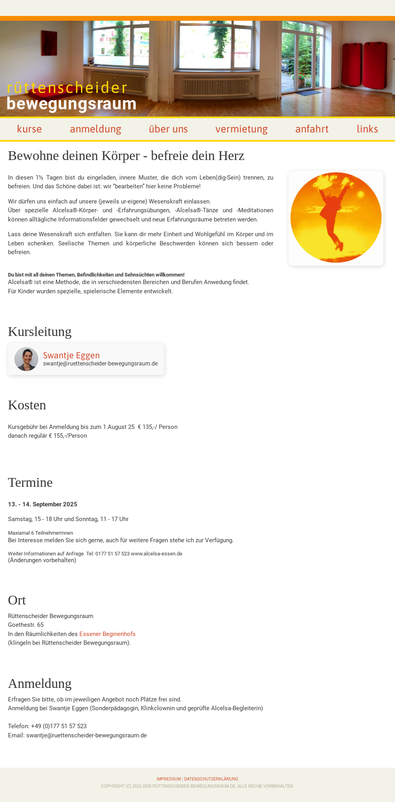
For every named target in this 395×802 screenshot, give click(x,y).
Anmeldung (95, 129)
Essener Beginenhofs (107, 634)
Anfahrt (312, 129)
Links (367, 129)
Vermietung (241, 129)
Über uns (168, 129)
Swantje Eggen (71, 355)
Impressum (169, 779)
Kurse (29, 129)
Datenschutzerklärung (211, 779)
